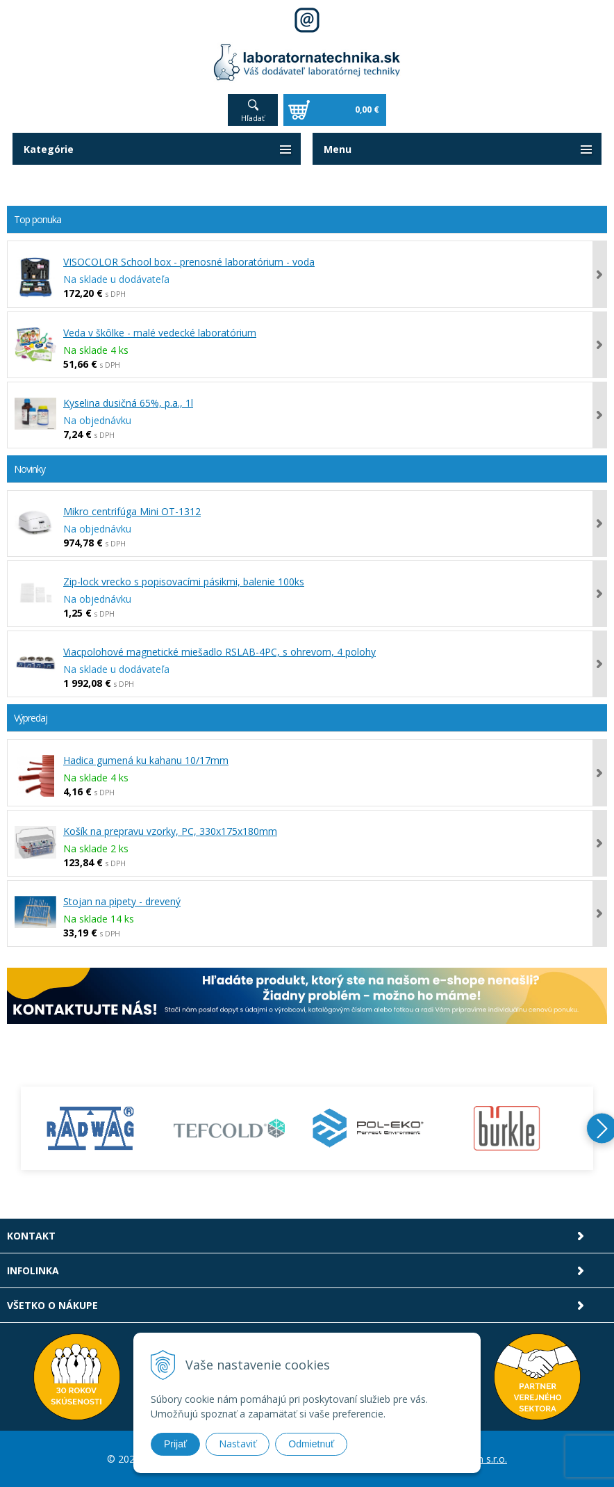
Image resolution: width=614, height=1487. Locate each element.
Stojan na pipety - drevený (122, 901)
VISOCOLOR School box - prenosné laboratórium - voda (189, 261)
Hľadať (253, 118)
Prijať (175, 1443)
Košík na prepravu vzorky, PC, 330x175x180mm (170, 831)
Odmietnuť (311, 1443)
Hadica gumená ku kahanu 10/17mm (146, 760)
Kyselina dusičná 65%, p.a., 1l (128, 402)
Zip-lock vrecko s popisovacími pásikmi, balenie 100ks (183, 581)
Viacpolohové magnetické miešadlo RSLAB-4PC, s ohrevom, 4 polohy (219, 651)
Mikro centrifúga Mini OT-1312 (132, 511)
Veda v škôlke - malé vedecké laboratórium (159, 332)
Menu (337, 149)
